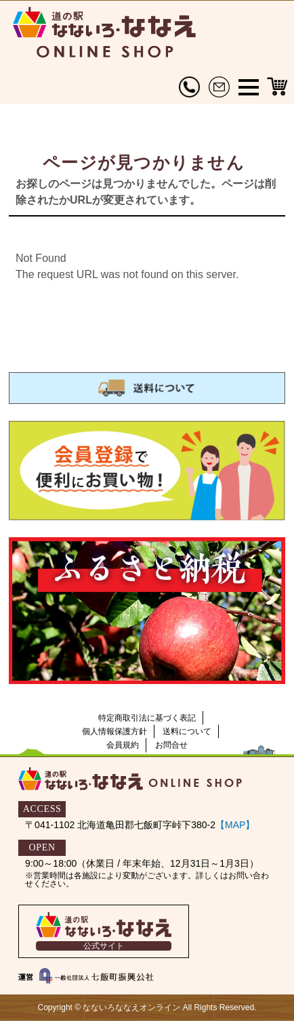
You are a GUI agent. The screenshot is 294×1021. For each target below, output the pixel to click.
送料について (187, 731)
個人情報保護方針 (114, 731)
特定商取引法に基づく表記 (147, 718)
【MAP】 (235, 824)
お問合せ (171, 745)
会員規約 (122, 745)
